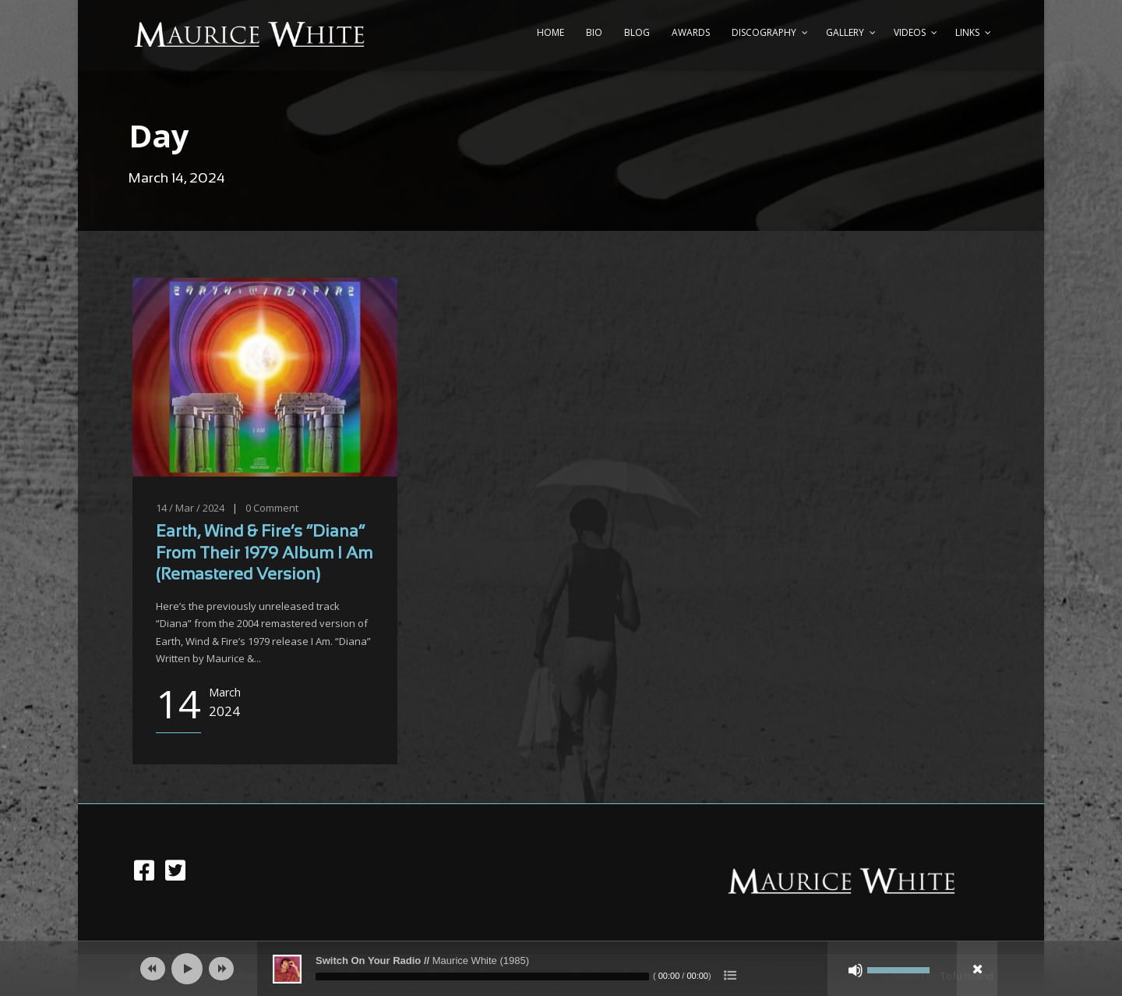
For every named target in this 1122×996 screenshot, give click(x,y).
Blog (637, 32)
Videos (910, 32)
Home (550, 32)
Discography (764, 32)
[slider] (482, 976)
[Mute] (855, 970)
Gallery (845, 32)
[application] (561, 968)
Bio (594, 32)
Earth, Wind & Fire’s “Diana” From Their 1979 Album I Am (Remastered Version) (264, 554)
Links (967, 32)
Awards (691, 32)
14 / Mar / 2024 (190, 508)
